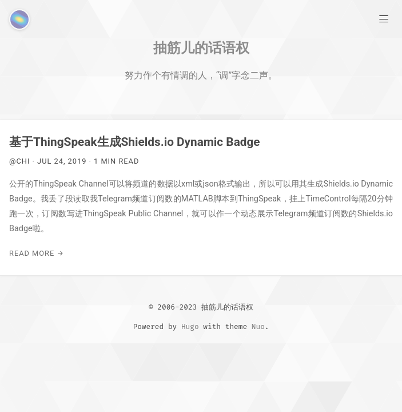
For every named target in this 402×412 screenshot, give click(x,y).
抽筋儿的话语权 (201, 47)
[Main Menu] (384, 18)
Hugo (190, 326)
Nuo (258, 326)
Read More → (36, 253)
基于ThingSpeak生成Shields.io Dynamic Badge (134, 142)
